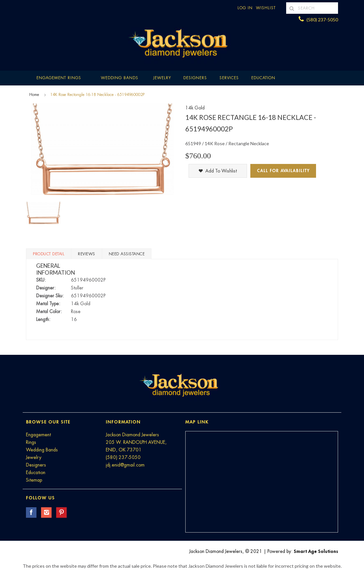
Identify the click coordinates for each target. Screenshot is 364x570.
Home (34, 95)
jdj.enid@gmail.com (125, 465)
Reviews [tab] (86, 254)
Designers (195, 78)
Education (35, 472)
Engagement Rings (58, 78)
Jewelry (162, 78)
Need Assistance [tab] (127, 254)
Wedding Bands (119, 78)
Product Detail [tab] (48, 254)
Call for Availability (283, 171)
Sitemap (34, 480)
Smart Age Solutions (316, 551)
